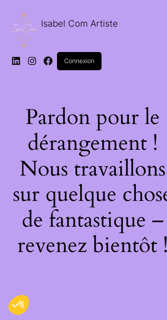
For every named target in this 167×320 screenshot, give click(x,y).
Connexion (79, 60)
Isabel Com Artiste (79, 23)
